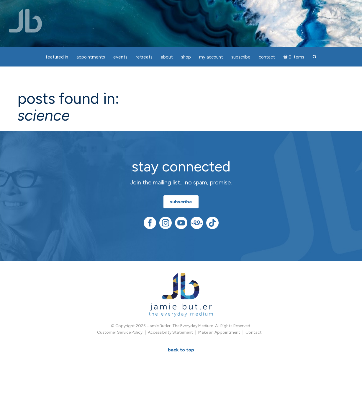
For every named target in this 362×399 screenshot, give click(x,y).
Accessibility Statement (170, 332)
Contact (253, 332)
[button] (314, 57)
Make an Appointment (219, 332)
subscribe (181, 202)
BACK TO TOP (181, 350)
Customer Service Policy (119, 332)
